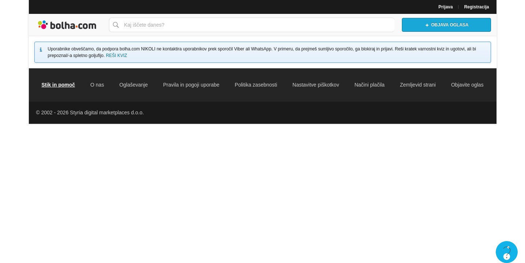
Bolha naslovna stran (67, 24)
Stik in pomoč (58, 85)
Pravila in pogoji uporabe (191, 85)
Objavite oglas (467, 85)
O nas (97, 85)
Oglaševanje (133, 85)
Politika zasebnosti (256, 85)
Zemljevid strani (418, 85)
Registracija (476, 6)
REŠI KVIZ (116, 55)
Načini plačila (369, 85)
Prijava (445, 6)
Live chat (507, 252)
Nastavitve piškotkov (316, 85)
